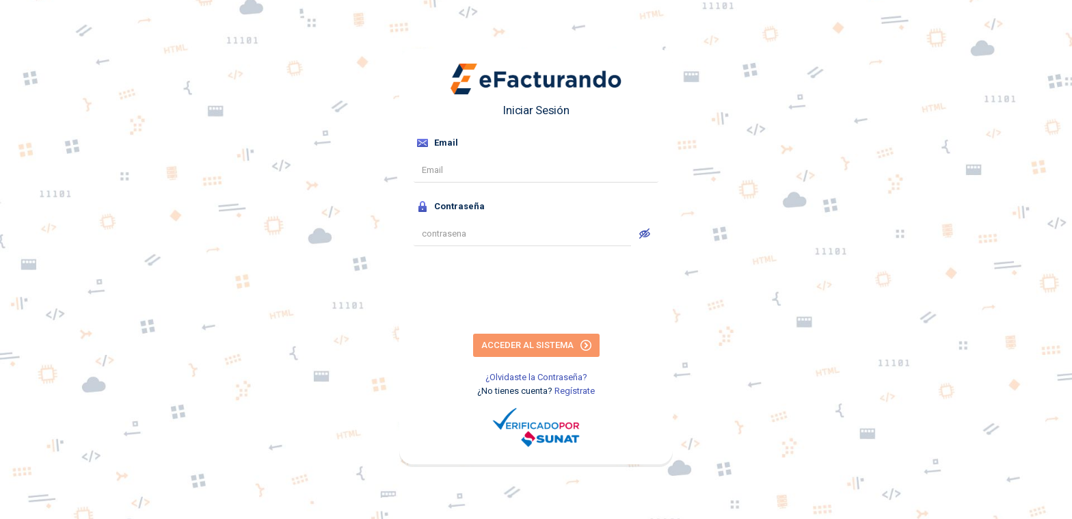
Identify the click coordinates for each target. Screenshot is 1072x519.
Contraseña (451, 206)
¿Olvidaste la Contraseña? (536, 377)
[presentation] (536, 292)
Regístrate (574, 391)
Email (437, 142)
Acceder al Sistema (536, 345)
